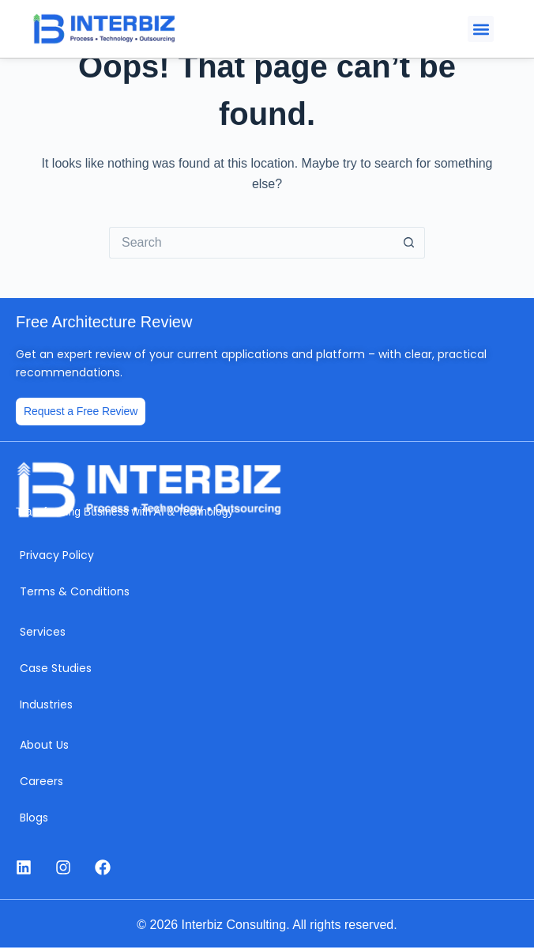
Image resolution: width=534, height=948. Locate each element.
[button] (481, 29)
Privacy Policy (57, 555)
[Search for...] (251, 243)
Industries (46, 704)
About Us (44, 745)
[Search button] (409, 243)
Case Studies (56, 668)
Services (43, 632)
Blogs (34, 817)
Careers (41, 781)
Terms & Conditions (75, 591)
